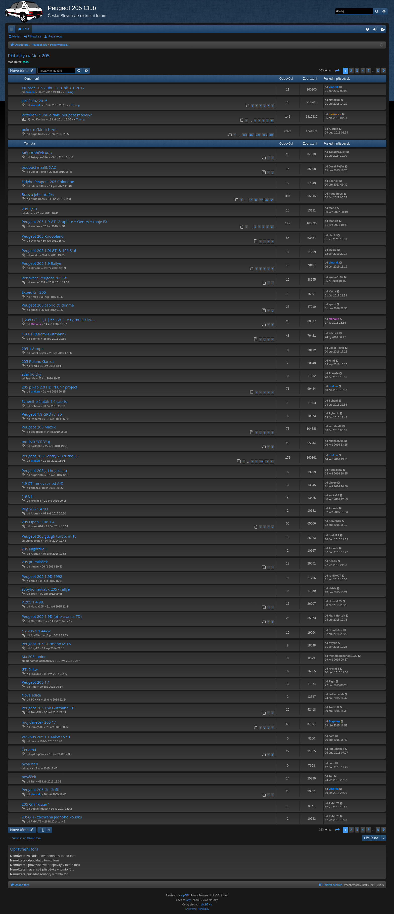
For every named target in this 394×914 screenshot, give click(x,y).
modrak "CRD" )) (36, 441)
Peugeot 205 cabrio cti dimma (48, 305)
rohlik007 (335, 575)
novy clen (30, 763)
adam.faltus (38, 186)
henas (35, 566)
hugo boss (38, 134)
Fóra (26, 29)
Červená (29, 749)
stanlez (35, 226)
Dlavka (35, 240)
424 (251, 135)
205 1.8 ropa (32, 348)
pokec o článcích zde (40, 129)
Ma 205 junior (34, 656)
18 (256, 199)
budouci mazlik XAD (39, 167)
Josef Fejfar (38, 171)
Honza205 (37, 606)
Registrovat (55, 36)
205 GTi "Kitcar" (35, 804)
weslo (34, 255)
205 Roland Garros (38, 361)
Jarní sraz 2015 (34, 100)
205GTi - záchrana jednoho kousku (52, 816)
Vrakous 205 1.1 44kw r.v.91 (46, 736)
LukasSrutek (33, 540)
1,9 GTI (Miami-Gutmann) (44, 333)
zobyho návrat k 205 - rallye (46, 589)
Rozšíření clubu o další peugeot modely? (57, 114)
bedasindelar (39, 808)
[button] (337, 71)
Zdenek (333, 180)
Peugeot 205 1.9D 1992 (42, 576)
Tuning (69, 92)
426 (265, 135)
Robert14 (37, 418)
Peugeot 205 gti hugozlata (44, 470)
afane (29, 213)
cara (33, 741)
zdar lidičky (31, 374)
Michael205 (336, 440)
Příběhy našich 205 (29, 55)
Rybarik (334, 413)
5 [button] (369, 70)
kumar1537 (38, 282)
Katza (34, 296)
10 (272, 120)
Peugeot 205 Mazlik (39, 426)
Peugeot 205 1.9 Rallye (41, 263)
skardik (35, 268)
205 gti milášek (35, 561)
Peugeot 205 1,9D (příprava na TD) (52, 616)
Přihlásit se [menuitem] (376, 30)
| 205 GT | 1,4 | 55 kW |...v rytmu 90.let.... (58, 319)
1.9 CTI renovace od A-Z (42, 483)
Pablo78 (334, 803)
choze (34, 487)
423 (245, 135)
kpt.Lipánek (38, 754)
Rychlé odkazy (12, 30)
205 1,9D (29, 208)
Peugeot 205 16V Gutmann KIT (48, 707)
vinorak (333, 87)
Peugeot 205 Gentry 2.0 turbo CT (50, 455)
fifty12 (35, 648)
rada (26, 61)
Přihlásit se (34, 36)
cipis (34, 580)
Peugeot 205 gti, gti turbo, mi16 (49, 536)
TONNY (35, 699)
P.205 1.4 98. (33, 601)
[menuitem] (367, 29)
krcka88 (36, 500)
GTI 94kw (30, 669)
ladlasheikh (336, 694)
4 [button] (363, 70)
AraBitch (36, 635)
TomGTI (36, 712)
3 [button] (357, 70)
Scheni (35, 406)
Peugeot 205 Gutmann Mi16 (46, 643)
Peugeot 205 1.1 (36, 682)
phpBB (184, 895)
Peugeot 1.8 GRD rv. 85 (42, 414)
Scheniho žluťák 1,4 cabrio (44, 401)
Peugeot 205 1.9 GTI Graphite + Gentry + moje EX (64, 221)
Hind (34, 365)
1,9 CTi (27, 496)
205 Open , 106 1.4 (38, 521)
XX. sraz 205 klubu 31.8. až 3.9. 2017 (53, 87)
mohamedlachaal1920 (39, 660)
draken (29, 92)
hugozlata (37, 474)
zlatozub (334, 99)
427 (271, 135)
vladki (332, 235)
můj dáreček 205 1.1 (39, 722)
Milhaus (36, 324)
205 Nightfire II (34, 548)
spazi (34, 309)
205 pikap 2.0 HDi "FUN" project (49, 386)
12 (272, 461)
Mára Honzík (39, 621)
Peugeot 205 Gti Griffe (41, 789)
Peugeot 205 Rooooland (43, 236)
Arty (188, 900)
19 (261, 199)
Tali (33, 781)
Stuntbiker (335, 630)
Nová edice (31, 695)
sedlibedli (37, 431)
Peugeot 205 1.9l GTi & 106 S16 (49, 250)
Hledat (16, 36)
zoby (34, 593)
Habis (332, 588)
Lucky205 (37, 726)
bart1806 (36, 446)
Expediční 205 (34, 292)
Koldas (40, 119)
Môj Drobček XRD (37, 152)
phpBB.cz (206, 904)
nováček (29, 776)
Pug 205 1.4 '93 (35, 508)
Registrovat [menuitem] (383, 30)
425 (258, 135)
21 (272, 199)
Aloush (333, 128)
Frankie (30, 378)
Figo (33, 686)
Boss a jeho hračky (38, 194)
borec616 (37, 526)
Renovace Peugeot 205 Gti (44, 277)
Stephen (334, 721)
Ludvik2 (334, 535)
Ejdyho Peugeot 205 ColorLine (48, 181)
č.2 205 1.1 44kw (36, 630)
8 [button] (378, 70)
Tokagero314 (39, 157)
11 (266, 461)
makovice (335, 114)
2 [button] (351, 70)
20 (266, 199)
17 (250, 199)
